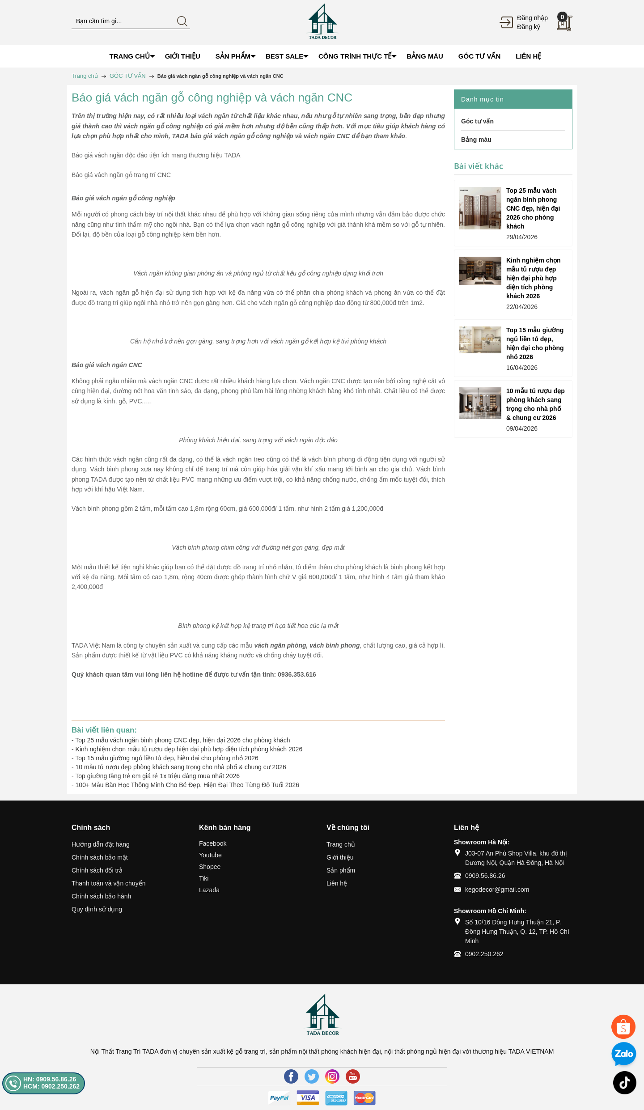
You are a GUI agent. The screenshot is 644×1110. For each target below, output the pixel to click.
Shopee (209, 866)
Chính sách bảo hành (101, 896)
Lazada (209, 890)
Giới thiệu (340, 857)
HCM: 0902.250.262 (51, 1086)
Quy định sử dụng (97, 909)
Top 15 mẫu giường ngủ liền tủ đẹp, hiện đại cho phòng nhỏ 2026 (166, 758)
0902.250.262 (484, 953)
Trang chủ (340, 844)
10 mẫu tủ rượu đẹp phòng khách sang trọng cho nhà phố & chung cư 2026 (181, 767)
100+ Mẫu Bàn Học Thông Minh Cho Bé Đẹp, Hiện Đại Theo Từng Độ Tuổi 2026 (187, 784)
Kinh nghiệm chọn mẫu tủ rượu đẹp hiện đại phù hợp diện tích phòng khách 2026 (189, 749)
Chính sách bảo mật (100, 857)
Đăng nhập (532, 17)
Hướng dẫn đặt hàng (101, 844)
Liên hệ (336, 883)
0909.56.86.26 (485, 875)
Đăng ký (528, 26)
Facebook (212, 843)
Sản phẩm (340, 870)
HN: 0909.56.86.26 (49, 1079)
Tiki (203, 878)
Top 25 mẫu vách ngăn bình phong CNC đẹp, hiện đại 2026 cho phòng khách (182, 740)
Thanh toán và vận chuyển (108, 883)
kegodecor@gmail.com (497, 889)
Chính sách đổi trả (97, 870)
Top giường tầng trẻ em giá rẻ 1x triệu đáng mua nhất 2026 (157, 776)
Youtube (210, 855)
